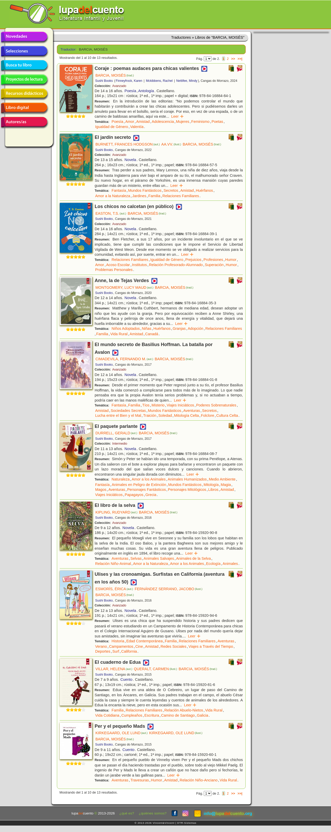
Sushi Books (104, 81)
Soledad (165, 415)
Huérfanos (204, 190)
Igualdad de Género (111, 127)
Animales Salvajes (159, 558)
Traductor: (68, 49)
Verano (101, 646)
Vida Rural (118, 334)
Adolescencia (163, 121)
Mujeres (182, 121)
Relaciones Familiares (180, 196)
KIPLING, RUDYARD (116, 512)
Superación (214, 265)
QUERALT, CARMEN (155, 669)
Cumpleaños (131, 715)
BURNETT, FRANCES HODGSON (127, 144)
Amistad (143, 121)
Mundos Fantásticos (145, 190)
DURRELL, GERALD (116, 433)
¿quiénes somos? (153, 813)
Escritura (151, 715)
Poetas (217, 121)
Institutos (139, 265)
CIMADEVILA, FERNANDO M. (124, 359)
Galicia (202, 715)
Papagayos (134, 495)
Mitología (211, 485)
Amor (129, 121)
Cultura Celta (227, 415)
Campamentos (121, 646)
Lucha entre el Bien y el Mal (118, 415)
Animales (230, 564)
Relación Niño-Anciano (198, 780)
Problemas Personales (114, 270)
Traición (149, 415)
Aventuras (191, 411)
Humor (230, 260)
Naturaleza (121, 479)
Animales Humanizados (187, 479)
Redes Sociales (173, 646)
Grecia (150, 495)
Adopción (195, 328)
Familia (154, 196)
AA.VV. (171, 144)
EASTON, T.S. (110, 213)
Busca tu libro (24, 65)
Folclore (207, 415)
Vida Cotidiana (107, 715)
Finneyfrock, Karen (129, 81)
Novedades (24, 37)
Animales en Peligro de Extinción (139, 485)
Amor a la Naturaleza (112, 196)
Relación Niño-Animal (113, 564)
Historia (118, 641)
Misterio (158, 405)
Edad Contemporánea (144, 641)
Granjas (179, 328)
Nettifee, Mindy (187, 81)
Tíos (145, 405)
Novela (130, 160)
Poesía (130, 91)
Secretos (170, 190)
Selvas (135, 558)
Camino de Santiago (178, 715)
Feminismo (200, 121)
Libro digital (24, 108)
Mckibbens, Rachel (159, 81)
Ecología (213, 564)
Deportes (102, 651)
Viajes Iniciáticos (180, 405)
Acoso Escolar (118, 265)
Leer (177, 116)
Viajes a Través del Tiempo (211, 646)
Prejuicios (193, 260)
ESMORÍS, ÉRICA (114, 589)
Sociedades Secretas (128, 411)
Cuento (126, 679)
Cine (139, 646)
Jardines (139, 196)
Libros (213, 489)
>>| (239, 59)
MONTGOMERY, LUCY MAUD (124, 287)
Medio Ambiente (222, 479)
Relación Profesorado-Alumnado (176, 265)
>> (233, 59)
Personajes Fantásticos (146, 489)
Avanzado (119, 86)
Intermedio (119, 443)
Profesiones (213, 260)
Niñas (146, 328)
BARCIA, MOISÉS (114, 75)
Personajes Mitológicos (187, 489)
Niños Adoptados (126, 328)
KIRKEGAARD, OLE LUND (121, 733)
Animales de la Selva (193, 558)
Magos (100, 489)
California (129, 651)
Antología (146, 91)
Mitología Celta (186, 415)
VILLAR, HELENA (113, 669)
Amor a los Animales (149, 479)
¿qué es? (126, 813)
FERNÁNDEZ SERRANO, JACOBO (168, 589)
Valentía (137, 127)
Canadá (151, 334)
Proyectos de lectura (24, 79)
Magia (226, 485)
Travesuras (139, 780)
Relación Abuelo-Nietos (183, 710)
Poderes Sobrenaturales (216, 405)
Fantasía (119, 190)
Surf (115, 651)
